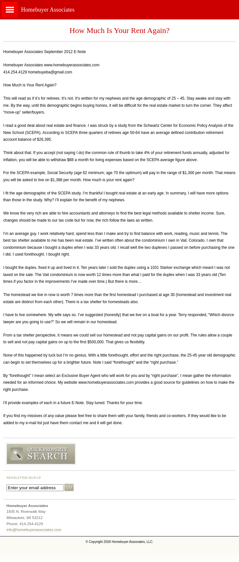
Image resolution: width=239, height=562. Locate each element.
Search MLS (119, 454)
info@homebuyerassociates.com (33, 529)
